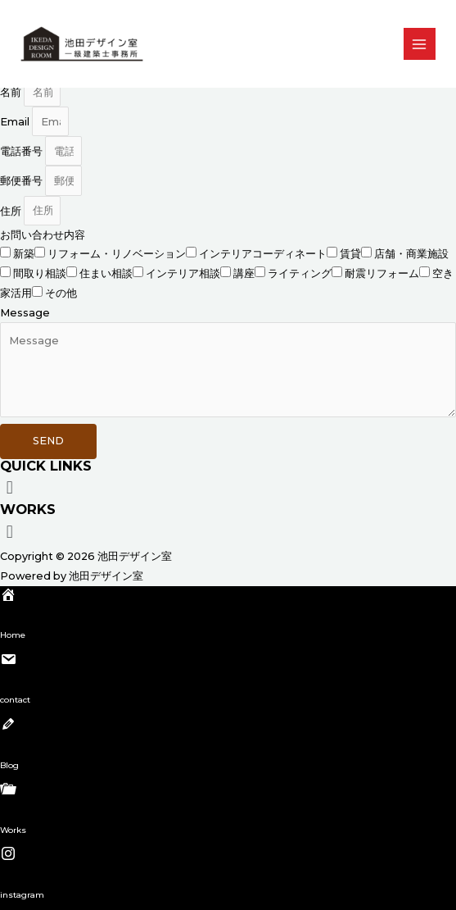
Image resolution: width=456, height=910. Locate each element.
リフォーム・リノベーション (116, 254)
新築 (23, 254)
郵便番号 (22, 181)
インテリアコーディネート (263, 254)
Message (25, 313)
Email (16, 122)
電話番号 (22, 151)
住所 (12, 210)
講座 (244, 273)
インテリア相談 (183, 273)
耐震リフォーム (382, 273)
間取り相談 (39, 273)
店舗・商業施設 (411, 254)
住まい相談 (106, 273)
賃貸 (350, 254)
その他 (61, 293)
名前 (12, 92)
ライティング (300, 273)
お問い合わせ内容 (42, 235)
